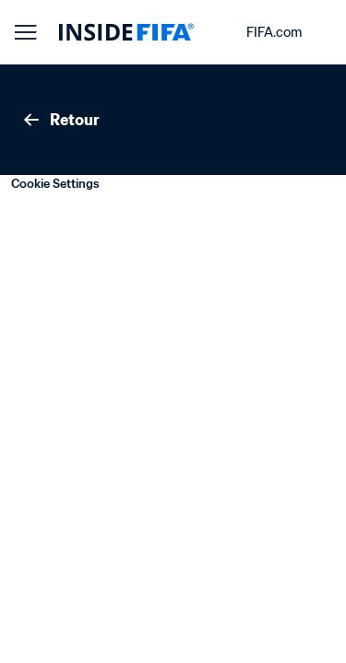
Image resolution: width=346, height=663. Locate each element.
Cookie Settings (55, 184)
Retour (60, 120)
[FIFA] (126, 32)
